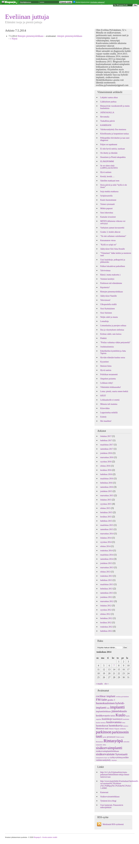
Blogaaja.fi (37, 837)
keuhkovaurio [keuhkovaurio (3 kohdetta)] (103, 715)
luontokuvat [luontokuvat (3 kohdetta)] (102, 725)
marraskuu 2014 (107, 534)
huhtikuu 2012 (106, 631)
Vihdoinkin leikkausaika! (110, 387)
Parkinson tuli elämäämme (111, 283)
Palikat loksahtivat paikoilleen (112, 266)
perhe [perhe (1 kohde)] (104, 737)
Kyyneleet (104, 362)
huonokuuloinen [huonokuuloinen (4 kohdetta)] (105, 703)
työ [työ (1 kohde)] (109, 757)
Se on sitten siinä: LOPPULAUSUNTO (109, 167)
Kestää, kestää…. (107, 176)
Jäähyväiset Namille (108, 296)
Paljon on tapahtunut (108, 144)
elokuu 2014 (105, 546)
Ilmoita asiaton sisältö (49, 837)
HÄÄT (103, 396)
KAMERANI (105, 125)
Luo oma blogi (95, 5)
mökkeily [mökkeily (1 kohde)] (123, 729)
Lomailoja (104, 321)
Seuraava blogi (106, 5)
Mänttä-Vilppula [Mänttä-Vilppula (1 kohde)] (114, 729)
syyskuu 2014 (105, 542)
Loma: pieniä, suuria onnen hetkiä (114, 391)
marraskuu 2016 (107, 457)
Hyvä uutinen (105, 172)
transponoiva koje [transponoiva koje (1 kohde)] (101, 757)
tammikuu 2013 (106, 593)
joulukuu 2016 (106, 453)
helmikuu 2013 (106, 589)
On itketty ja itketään (108, 153)
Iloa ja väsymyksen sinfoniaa (112, 330)
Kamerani (104, 792)
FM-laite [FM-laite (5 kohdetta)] (101, 699)
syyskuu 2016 (105, 462)
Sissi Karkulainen (107, 309)
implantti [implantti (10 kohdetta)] (117, 707)
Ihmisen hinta (105, 366)
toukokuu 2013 (106, 576)
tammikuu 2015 (106, 529)
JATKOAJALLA (107, 112)
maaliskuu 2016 (106, 478)
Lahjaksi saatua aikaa (109, 97)
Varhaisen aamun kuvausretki (112, 228)
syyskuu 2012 (105, 610)
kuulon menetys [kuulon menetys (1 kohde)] (101, 722)
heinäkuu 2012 (106, 618)
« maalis (99, 684)
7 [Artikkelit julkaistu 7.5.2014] (114, 665)
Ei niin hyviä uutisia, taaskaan (112, 149)
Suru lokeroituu (106, 213)
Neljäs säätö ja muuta (109, 317)
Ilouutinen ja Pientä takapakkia (113, 157)
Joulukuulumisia (107, 347)
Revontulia (104, 117)
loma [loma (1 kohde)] (123, 722)
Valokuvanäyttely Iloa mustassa (113, 129)
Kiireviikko (105, 408)
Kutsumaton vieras (108, 240)
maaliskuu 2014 (106, 555)
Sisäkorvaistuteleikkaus (109, 797)
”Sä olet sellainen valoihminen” (113, 236)
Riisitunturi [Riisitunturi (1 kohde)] (99, 742)
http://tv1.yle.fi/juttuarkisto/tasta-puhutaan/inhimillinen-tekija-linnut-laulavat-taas (115, 774)
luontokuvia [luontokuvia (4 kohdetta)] (116, 725)
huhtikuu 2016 (106, 474)
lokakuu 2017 (105, 436)
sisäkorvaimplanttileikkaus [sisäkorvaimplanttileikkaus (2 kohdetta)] (107, 751)
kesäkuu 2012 (105, 622)
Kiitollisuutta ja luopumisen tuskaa (114, 134)
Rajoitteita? (105, 287)
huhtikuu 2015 (106, 521)
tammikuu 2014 (106, 559)
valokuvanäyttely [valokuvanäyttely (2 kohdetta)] (103, 760)
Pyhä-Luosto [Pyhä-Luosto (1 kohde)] (120, 737)
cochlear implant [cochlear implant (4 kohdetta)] (105, 696)
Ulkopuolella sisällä (108, 304)
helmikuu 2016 (106, 483)
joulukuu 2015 (106, 491)
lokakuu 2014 (105, 538)
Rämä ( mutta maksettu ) (110, 275)
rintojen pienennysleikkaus (69, 36)
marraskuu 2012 (107, 601)
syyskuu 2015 (105, 504)
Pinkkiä (103, 338)
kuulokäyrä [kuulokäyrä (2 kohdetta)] (117, 719)
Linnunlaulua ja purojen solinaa (113, 325)
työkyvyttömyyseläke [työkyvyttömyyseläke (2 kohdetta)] (119, 757)
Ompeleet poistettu (108, 379)
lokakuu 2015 (105, 500)
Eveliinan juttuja (27, 16)
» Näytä (13, 38)
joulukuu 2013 (106, 563)
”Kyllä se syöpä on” (108, 245)
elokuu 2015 (105, 508)
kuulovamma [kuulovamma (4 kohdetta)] (114, 722)
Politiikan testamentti (109, 374)
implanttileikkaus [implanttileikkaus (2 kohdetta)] (103, 711)
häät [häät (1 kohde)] (108, 708)
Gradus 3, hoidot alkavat (110, 232)
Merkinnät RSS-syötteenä (113, 824)
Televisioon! (105, 300)
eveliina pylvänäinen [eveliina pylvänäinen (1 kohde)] (122, 696)
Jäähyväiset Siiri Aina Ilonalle (112, 249)
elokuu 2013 (105, 572)
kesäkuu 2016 (105, 470)
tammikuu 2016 (106, 487)
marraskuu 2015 (107, 495)
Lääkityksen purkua (108, 102)
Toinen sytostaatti (107, 204)
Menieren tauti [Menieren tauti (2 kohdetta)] (102, 728)
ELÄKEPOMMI (107, 161)
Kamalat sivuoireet (108, 217)
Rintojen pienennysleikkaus (30, 36)
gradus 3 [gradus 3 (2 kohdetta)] (111, 700)
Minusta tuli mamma (108, 404)
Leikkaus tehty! (106, 383)
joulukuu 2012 (106, 597)
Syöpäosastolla (106, 196)
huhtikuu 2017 (106, 440)
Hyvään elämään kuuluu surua (112, 357)
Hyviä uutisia (105, 370)
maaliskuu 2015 (106, 525)
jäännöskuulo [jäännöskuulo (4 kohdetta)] (119, 711)
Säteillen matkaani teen (109, 181)
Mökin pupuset (106, 208)
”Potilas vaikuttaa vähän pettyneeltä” (115, 342)
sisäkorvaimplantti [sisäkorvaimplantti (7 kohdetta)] (109, 748)
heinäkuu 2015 (106, 512)
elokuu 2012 (105, 614)
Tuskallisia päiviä (107, 121)
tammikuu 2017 (106, 449)
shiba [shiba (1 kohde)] (104, 745)
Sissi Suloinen (106, 313)
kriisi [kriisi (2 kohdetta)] (113, 715)
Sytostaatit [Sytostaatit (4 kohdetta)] (121, 754)
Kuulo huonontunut (108, 200)
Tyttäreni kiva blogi (108, 801)
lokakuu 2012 (105, 606)
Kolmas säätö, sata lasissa (110, 334)
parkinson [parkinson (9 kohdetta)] (103, 732)
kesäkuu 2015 (105, 517)
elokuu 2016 (105, 466)
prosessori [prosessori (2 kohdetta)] (111, 737)
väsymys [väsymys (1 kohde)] (114, 760)
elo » (107, 684)
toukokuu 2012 (106, 627)
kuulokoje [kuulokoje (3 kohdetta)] (107, 718)
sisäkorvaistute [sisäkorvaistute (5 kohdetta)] (105, 754)
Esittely (103, 417)
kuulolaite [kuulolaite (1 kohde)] (126, 719)
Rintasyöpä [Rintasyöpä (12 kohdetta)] (113, 740)
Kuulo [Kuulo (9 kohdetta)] (120, 715)
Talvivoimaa (105, 270)
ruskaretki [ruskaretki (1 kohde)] (99, 745)
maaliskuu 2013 (106, 584)
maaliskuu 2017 (106, 445)
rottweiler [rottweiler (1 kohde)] (126, 742)
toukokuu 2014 (106, 550)
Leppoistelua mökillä (109, 412)
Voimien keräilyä (107, 279)
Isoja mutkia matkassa (109, 191)
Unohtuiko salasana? (97, 2)
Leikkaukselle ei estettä (109, 400)
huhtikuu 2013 (106, 580)
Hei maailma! (105, 421)
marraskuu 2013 (107, 567)
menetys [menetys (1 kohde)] (125, 726)
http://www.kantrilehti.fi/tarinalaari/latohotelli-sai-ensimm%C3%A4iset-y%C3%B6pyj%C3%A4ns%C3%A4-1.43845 (119, 784)
